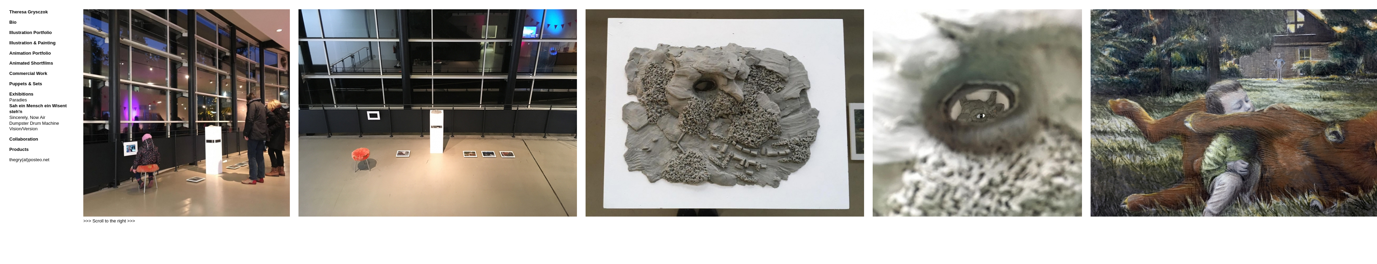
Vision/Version (23, 128)
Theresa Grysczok (28, 11)
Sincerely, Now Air (27, 117)
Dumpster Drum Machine (34, 123)
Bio (13, 22)
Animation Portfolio (30, 53)
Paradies (18, 99)
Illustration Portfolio (30, 32)
